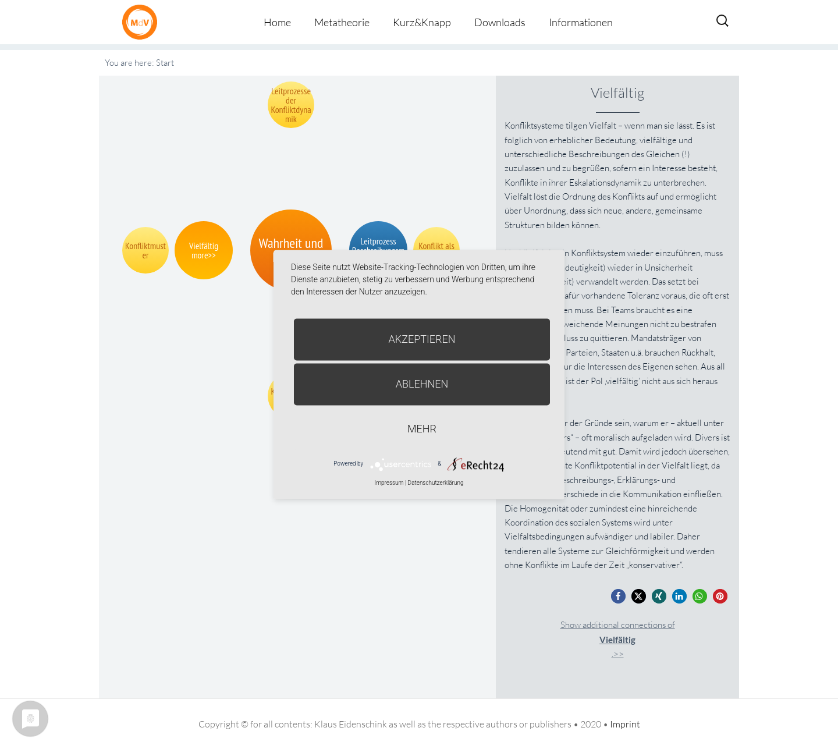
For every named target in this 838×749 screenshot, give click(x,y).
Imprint (625, 724)
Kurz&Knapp (422, 22)
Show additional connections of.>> (617, 639)
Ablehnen (422, 384)
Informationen (581, 22)
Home (277, 22)
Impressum (388, 483)
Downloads (499, 22)
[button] (618, 596)
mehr (421, 429)
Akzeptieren (422, 339)
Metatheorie (342, 22)
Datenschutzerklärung (436, 483)
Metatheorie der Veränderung (142, 22)
